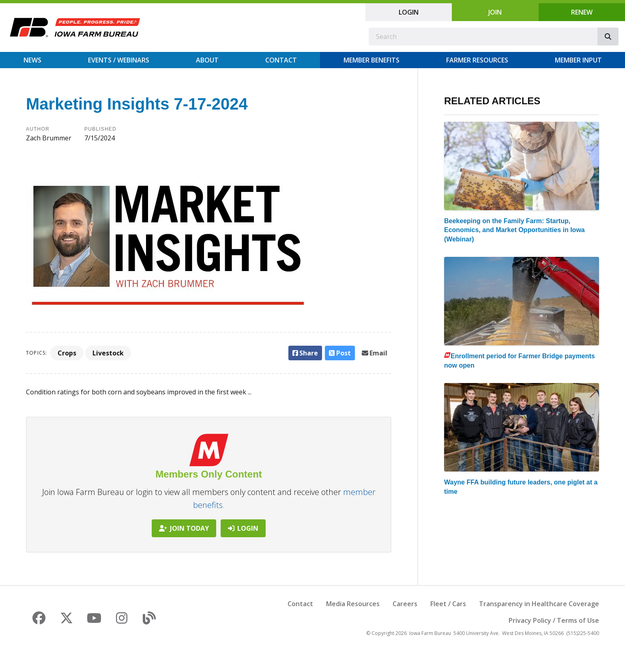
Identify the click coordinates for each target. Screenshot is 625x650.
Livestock (108, 353)
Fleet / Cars (448, 603)
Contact (281, 60)
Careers (405, 603)
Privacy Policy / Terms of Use (554, 620)
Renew (582, 12)
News (32, 60)
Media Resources (353, 603)
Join (495, 12)
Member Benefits (371, 60)
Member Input (578, 60)
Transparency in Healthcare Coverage (539, 603)
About (207, 60)
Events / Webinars (118, 60)
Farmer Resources (477, 60)
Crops (67, 353)
